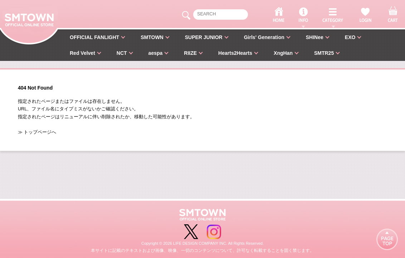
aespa (155, 53)
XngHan (283, 53)
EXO (350, 37)
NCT (122, 53)
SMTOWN (152, 37)
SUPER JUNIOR (204, 37)
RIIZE (190, 53)
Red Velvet (82, 53)
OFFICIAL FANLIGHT (94, 37)
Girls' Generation (264, 37)
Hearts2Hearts (235, 53)
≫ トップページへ (37, 132)
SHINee (314, 37)
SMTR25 (324, 53)
